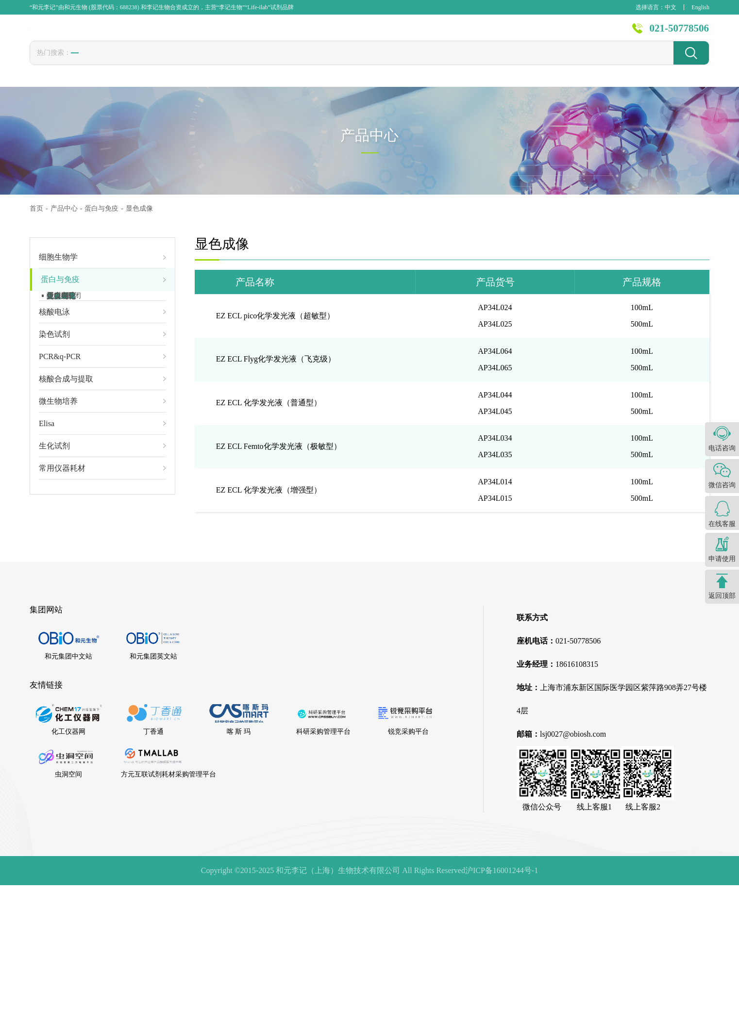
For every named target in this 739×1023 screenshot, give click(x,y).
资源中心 (530, 34)
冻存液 (178, 63)
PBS (274, 63)
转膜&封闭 (64, 381)
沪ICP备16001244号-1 (501, 1008)
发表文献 (359, 34)
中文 (670, 7)
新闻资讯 (473, 34)
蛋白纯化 (61, 428)
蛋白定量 (61, 350)
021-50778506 (679, 33)
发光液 (345, 63)
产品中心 (303, 34)
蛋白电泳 (61, 366)
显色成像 (61, 412)
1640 (244, 63)
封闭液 (307, 63)
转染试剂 (136, 63)
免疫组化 (61, 443)
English (700, 7)
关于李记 (587, 34)
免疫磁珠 (61, 304)
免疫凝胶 (61, 319)
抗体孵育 (61, 397)
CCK (213, 63)
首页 (255, 34)
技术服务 (416, 34)
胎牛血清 (90, 63)
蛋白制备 (61, 335)
